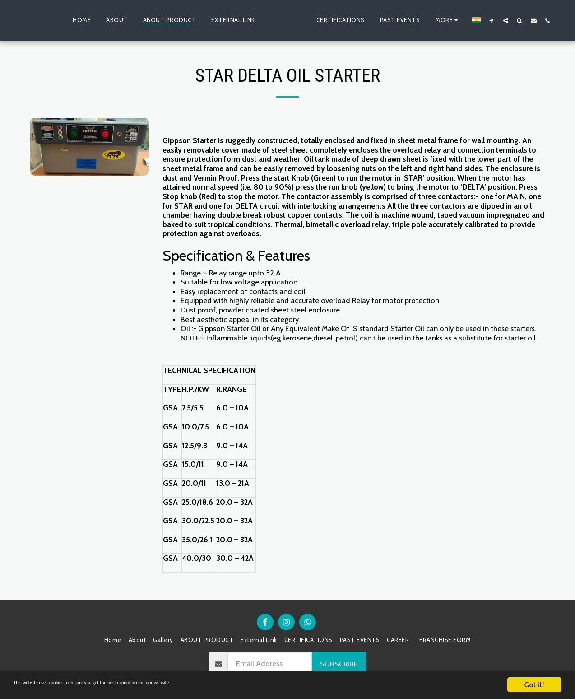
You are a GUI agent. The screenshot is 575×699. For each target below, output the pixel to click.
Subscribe (339, 663)
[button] (506, 20)
